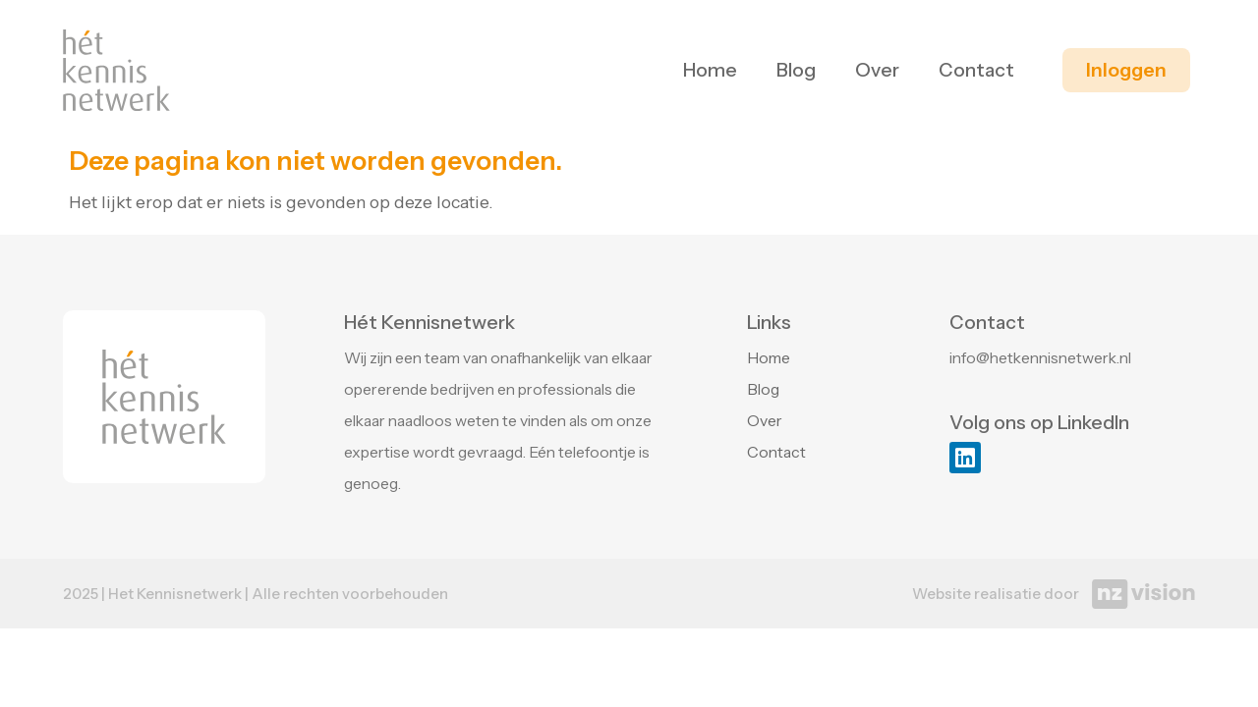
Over (877, 70)
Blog (796, 70)
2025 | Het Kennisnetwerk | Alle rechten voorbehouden (255, 593)
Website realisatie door (995, 593)
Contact (976, 70)
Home (710, 70)
